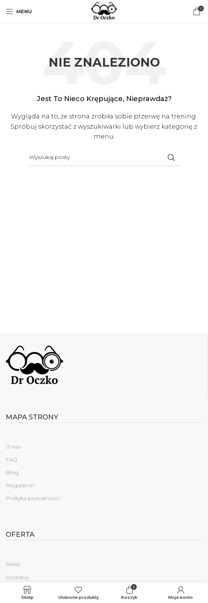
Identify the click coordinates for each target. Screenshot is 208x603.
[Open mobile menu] (19, 11)
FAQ (11, 459)
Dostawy (17, 577)
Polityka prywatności (33, 498)
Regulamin (20, 485)
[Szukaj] (104, 157)
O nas (13, 446)
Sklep (13, 564)
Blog (12, 472)
